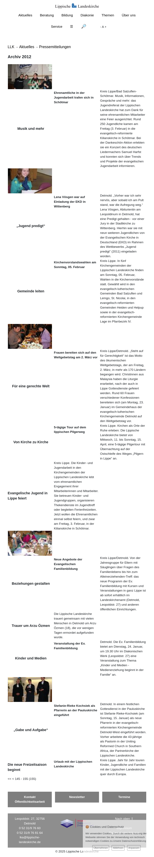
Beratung (47, 15)
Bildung (67, 15)
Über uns (129, 15)
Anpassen (133, 847)
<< (9, 779)
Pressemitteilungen (55, 47)
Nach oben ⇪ (124, 818)
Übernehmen (101, 847)
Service (56, 26)
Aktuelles (25, 15)
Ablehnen (118, 847)
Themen (108, 15)
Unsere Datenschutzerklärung (129, 840)
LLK (11, 47)
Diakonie (87, 15)
